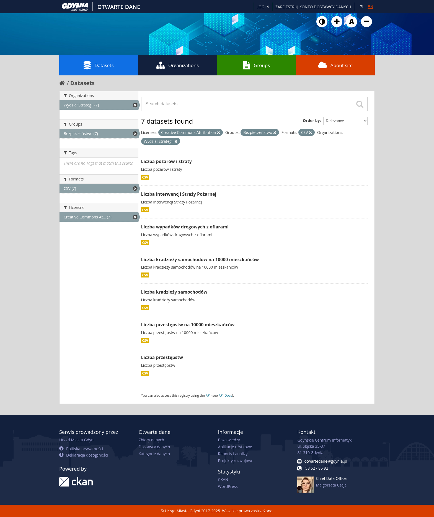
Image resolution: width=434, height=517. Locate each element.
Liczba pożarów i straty (166, 161)
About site (335, 65)
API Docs (225, 395)
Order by (311, 120)
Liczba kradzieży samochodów (174, 292)
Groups (256, 65)
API (208, 395)
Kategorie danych (154, 453)
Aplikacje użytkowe (235, 446)
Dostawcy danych (154, 446)
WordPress (228, 486)
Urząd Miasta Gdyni (76, 439)
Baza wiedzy (229, 439)
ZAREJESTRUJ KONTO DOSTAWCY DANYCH (313, 6)
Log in (263, 6)
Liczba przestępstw (162, 357)
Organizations (177, 65)
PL (362, 6)
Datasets (98, 65)
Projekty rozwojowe (236, 460)
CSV (145, 177)
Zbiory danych (151, 439)
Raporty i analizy (233, 453)
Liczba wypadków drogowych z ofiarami (185, 227)
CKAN (223, 479)
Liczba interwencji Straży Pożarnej (178, 194)
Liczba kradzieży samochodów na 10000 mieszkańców (200, 259)
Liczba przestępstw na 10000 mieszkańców (188, 325)
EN (370, 6)
